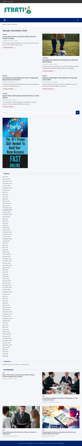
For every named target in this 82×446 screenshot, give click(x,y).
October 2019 (6, 343)
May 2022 (5, 274)
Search (77, 112)
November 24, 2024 (7, 82)
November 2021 (7, 287)
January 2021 (6, 309)
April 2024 (6, 225)
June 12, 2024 (45, 436)
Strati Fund (29, 443)
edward (15, 40)
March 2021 (6, 305)
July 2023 (5, 243)
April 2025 (5, 199)
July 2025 (5, 192)
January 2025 (6, 205)
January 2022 (6, 283)
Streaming (45, 57)
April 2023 (5, 250)
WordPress (61, 443)
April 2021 (5, 303)
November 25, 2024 (47, 64)
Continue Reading (9, 48)
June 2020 (5, 325)
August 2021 (6, 294)
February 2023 (7, 254)
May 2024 (5, 223)
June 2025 (5, 194)
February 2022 (7, 281)
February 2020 (7, 334)
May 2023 (5, 247)
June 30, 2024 (45, 402)
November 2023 (7, 234)
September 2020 (7, 318)
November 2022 (7, 261)
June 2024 (5, 221)
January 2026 (6, 179)
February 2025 (7, 203)
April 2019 (5, 356)
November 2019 (7, 340)
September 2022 (7, 265)
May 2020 (5, 327)
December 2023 (7, 232)
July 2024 (5, 219)
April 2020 (6, 329)
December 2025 (7, 181)
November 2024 (7, 210)
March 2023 (6, 252)
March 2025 (6, 201)
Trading (5, 34)
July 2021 (5, 296)
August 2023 (6, 241)
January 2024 (6, 230)
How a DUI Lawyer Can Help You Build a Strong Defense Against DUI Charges (18, 375)
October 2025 (6, 185)
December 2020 (7, 312)
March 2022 (6, 278)
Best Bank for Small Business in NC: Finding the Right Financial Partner (21, 79)
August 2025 (6, 190)
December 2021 (7, 285)
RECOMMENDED (8, 370)
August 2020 (6, 320)
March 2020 (6, 332)
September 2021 (7, 292)
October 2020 (6, 316)
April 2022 (5, 276)
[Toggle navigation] (5, 20)
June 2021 (5, 298)
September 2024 (7, 214)
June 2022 (5, 272)
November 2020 (7, 314)
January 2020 (6, 336)
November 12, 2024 (47, 82)
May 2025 (5, 196)
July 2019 (5, 349)
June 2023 (5, 245)
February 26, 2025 (7, 378)
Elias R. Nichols (14, 436)
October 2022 (6, 263)
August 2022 (6, 267)
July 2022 (5, 270)
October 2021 (6, 289)
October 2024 (6, 212)
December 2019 (7, 338)
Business (5, 75)
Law (3, 372)
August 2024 (6, 216)
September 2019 (7, 345)
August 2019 (6, 347)
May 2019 (5, 354)
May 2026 (5, 177)
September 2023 (7, 239)
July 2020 (5, 323)
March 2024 (6, 227)
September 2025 (7, 188)
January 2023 (6, 256)
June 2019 (5, 351)
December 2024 (7, 208)
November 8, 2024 (7, 100)
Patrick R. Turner (54, 402)
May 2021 (5, 301)
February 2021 (7, 307)
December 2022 (7, 258)
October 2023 (6, 236)
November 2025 (7, 183)
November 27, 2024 (7, 40)
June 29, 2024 (6, 436)
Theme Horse (42, 443)
